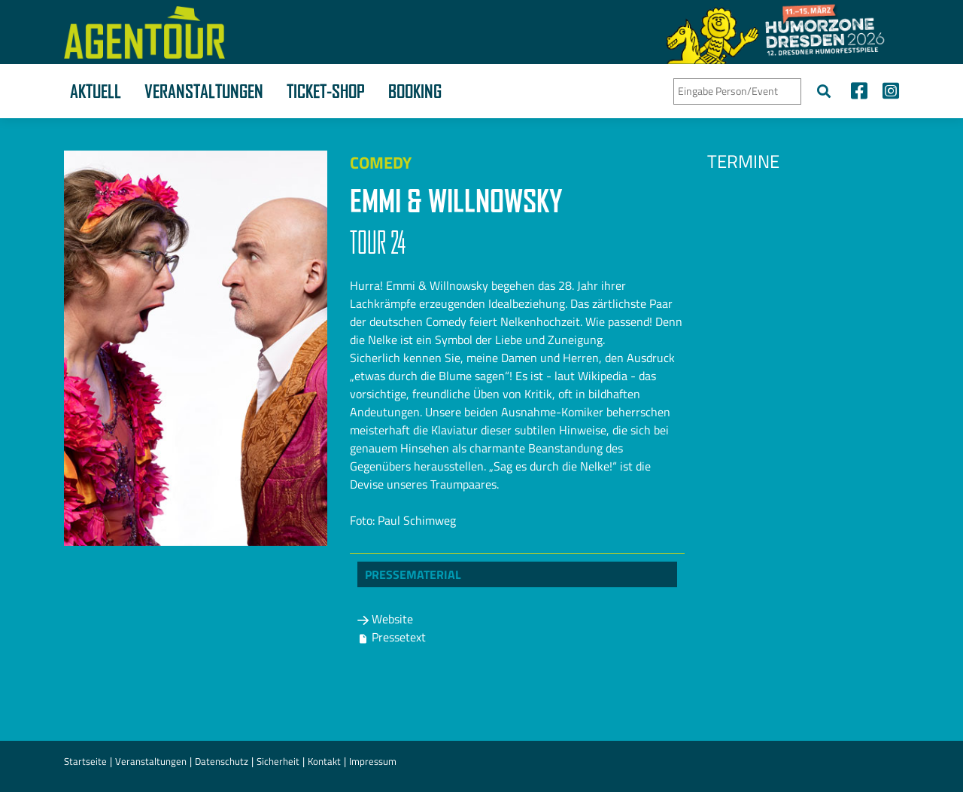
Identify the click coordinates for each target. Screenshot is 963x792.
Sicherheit (278, 761)
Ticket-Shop (326, 91)
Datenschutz (221, 761)
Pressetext (391, 637)
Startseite (85, 761)
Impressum (372, 761)
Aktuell (95, 91)
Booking (415, 91)
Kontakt (324, 761)
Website (385, 619)
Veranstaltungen (203, 91)
